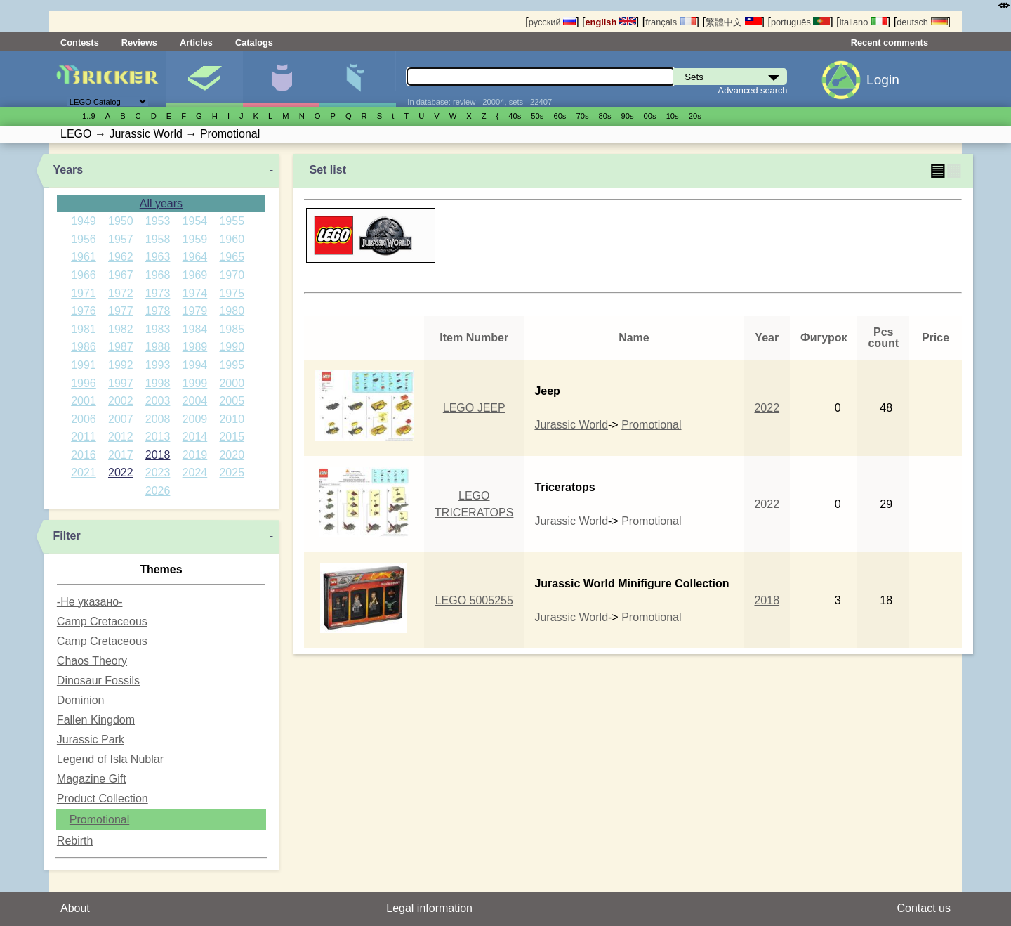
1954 (195, 221)
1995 (231, 365)
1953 (158, 221)
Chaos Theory (92, 661)
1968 (158, 275)
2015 (231, 437)
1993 (158, 365)
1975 (231, 293)
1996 (83, 383)
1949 (83, 221)
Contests (79, 42)
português (800, 22)
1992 (120, 365)
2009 (195, 419)
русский (552, 22)
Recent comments (889, 42)
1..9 (88, 116)
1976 (83, 311)
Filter (67, 536)
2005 (231, 401)
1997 (120, 383)
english (611, 22)
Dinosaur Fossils (98, 680)
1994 (195, 365)
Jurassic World (571, 425)
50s (537, 116)
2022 (120, 472)
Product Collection (102, 798)
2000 (231, 383)
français (670, 22)
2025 (231, 472)
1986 (83, 347)
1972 (120, 293)
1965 (231, 257)
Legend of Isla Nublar (110, 759)
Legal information (429, 908)
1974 (195, 293)
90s (627, 116)
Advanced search (753, 90)
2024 (195, 472)
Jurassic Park (90, 739)
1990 (231, 347)
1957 (120, 239)
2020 (231, 455)
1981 (83, 329)
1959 (195, 239)
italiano (863, 22)
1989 (195, 347)
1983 (158, 329)
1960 (231, 239)
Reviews (139, 42)
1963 (158, 257)
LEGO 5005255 (474, 600)
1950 (120, 221)
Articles (196, 42)
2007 (120, 419)
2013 (158, 437)
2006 (83, 419)
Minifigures (281, 79)
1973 (158, 293)
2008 (158, 419)
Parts (357, 79)
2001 (83, 401)
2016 (83, 455)
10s (672, 116)
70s (582, 116)
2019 (195, 455)
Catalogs (254, 42)
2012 (120, 437)
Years (68, 170)
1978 (158, 311)
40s (514, 116)
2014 (195, 437)
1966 (83, 275)
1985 (231, 329)
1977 (120, 311)
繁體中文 (734, 22)
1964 (195, 257)
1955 (231, 221)
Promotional (99, 820)
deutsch (922, 22)
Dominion (81, 700)
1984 (195, 329)
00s (650, 116)
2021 (83, 472)
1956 (83, 239)
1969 (195, 275)
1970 (231, 275)
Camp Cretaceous (102, 621)
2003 (158, 401)
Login (882, 79)
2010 (231, 419)
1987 (120, 347)
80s (605, 116)
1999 (195, 383)
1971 (83, 293)
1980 (231, 311)
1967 (120, 275)
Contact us (924, 908)
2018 (158, 455)
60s (559, 116)
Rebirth (75, 841)
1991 (83, 365)
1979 (195, 311)
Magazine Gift (91, 779)
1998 (158, 383)
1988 (158, 347)
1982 (120, 329)
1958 (158, 239)
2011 (83, 437)
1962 (120, 257)
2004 (195, 401)
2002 (120, 401)
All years (161, 203)
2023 (158, 472)
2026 (158, 491)
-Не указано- (90, 602)
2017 (120, 455)
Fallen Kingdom (96, 720)
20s (695, 116)
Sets (204, 79)
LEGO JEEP (474, 408)
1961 (83, 257)
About (75, 908)
